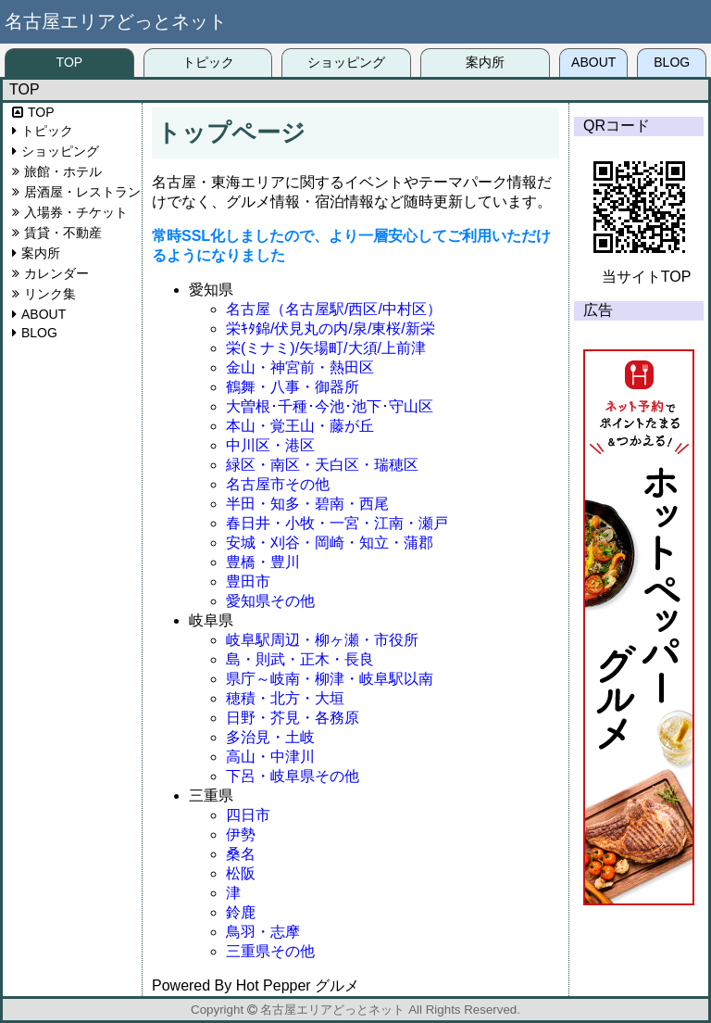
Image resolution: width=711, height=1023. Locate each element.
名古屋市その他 (278, 484)
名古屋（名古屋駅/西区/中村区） (334, 309)
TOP (69, 62)
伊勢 (241, 834)
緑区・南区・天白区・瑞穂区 (322, 465)
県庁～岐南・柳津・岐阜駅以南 (329, 679)
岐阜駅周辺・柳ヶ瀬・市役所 (322, 640)
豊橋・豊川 (263, 562)
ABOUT (593, 62)
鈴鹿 (241, 912)
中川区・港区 (270, 445)
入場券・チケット (76, 212)
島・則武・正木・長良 (300, 659)
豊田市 (248, 581)
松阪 (241, 873)
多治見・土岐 (270, 737)
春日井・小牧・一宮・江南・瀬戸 (337, 523)
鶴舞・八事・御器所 (292, 387)
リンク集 (50, 293)
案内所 (485, 62)
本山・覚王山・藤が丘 (300, 426)
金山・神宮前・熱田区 (300, 367)
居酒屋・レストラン (82, 191)
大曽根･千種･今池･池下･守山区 (329, 406)
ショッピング (346, 62)
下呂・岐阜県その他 (292, 776)
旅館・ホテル (63, 171)
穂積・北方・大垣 (285, 698)
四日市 (248, 815)
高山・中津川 (270, 756)
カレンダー (56, 273)
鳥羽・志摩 (263, 932)
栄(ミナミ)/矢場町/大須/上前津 (326, 348)
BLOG (672, 62)
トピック (208, 62)
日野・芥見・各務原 (292, 718)
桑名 (241, 854)
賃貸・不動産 (63, 232)
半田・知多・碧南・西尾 (307, 504)
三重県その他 (270, 951)
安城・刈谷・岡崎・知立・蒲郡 (329, 542)
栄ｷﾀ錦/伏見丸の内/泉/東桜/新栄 (330, 328)
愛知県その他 (270, 601)
